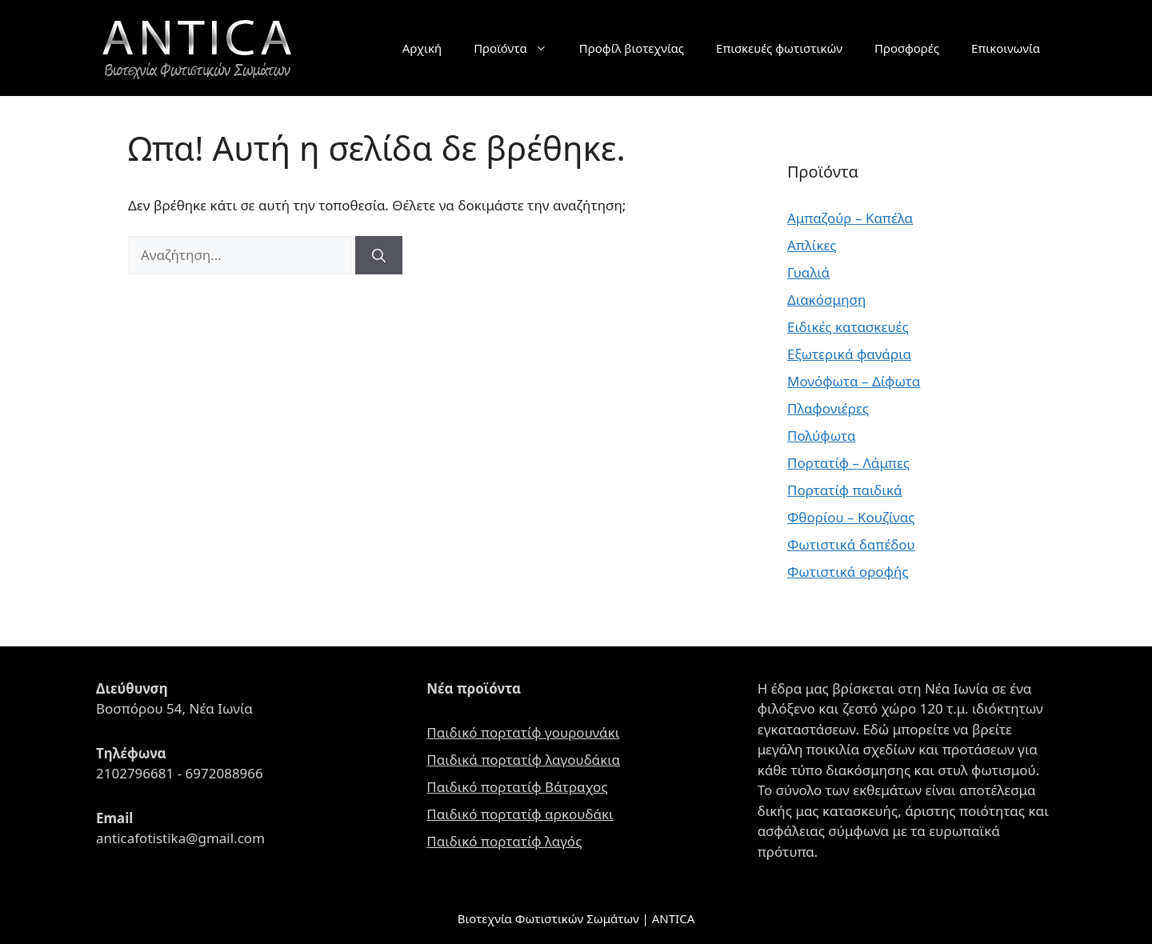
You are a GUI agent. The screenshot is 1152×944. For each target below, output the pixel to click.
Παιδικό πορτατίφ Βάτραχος (516, 787)
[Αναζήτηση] (378, 255)
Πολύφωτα (821, 435)
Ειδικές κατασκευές (848, 327)
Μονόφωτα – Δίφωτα (853, 381)
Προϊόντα (518, 48)
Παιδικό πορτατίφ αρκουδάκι (519, 814)
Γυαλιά (808, 272)
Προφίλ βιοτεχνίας (631, 48)
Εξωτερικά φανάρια (849, 354)
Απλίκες (812, 245)
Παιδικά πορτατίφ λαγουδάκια (523, 759)
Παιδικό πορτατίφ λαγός (504, 841)
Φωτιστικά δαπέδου (851, 544)
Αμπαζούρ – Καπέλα (850, 218)
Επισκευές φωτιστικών (779, 48)
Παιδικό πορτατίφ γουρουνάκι (522, 732)
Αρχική (422, 48)
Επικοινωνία (1005, 48)
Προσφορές (906, 48)
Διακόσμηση (826, 299)
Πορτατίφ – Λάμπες (848, 463)
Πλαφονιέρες (828, 408)
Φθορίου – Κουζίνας (850, 517)
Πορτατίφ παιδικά (844, 490)
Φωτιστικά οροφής (848, 571)
